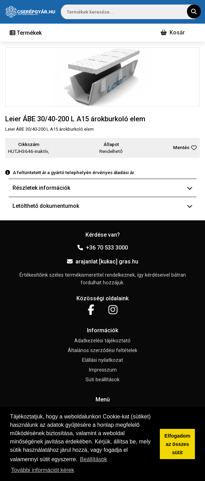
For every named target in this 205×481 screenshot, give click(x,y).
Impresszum (103, 370)
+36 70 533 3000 (102, 247)
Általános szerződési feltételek (102, 350)
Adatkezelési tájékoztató (102, 341)
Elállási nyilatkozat (102, 360)
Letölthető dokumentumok (102, 206)
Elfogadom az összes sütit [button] (177, 444)
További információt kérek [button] (42, 470)
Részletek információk (102, 188)
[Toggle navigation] (25, 32)
